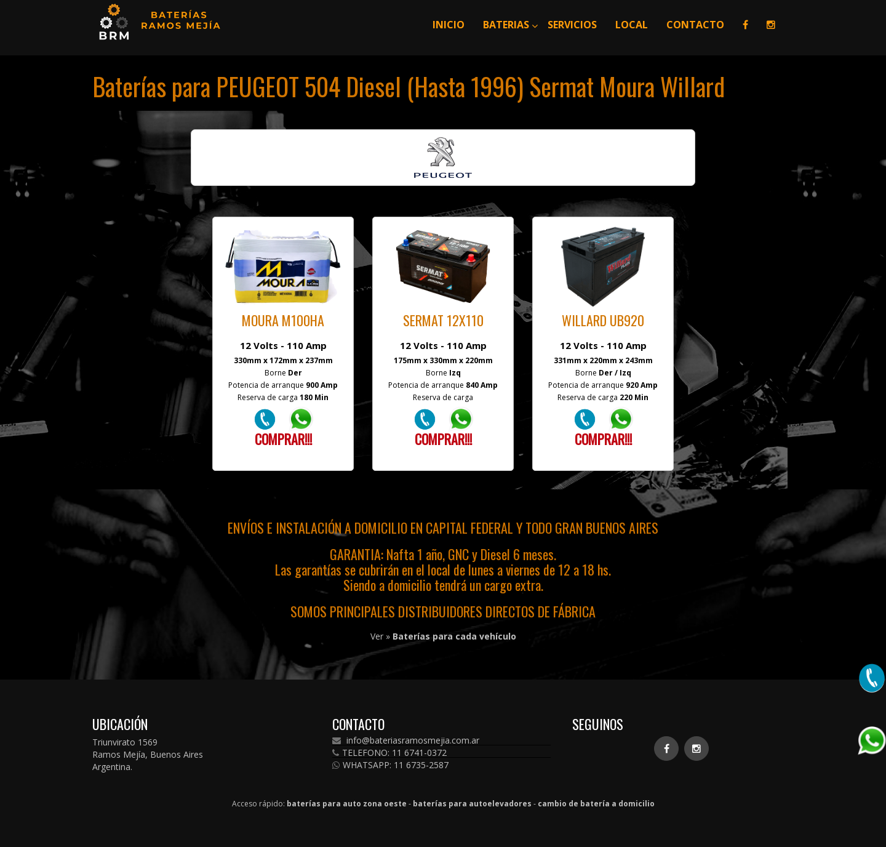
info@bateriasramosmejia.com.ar (405, 740)
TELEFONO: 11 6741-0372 (389, 753)
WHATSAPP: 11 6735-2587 (390, 765)
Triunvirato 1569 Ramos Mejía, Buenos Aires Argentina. (147, 754)
